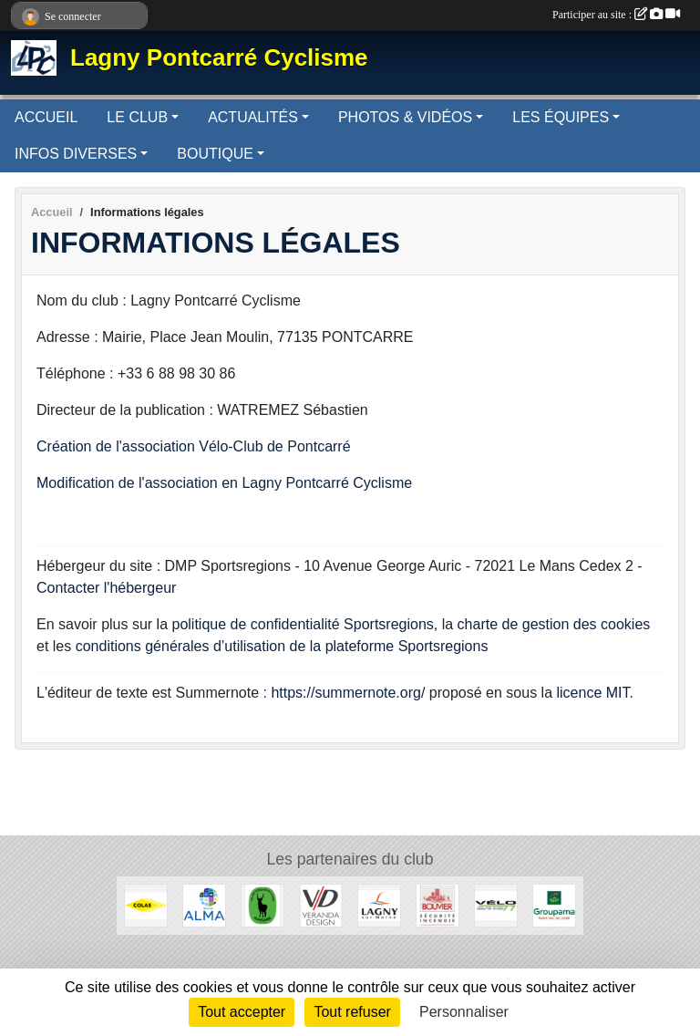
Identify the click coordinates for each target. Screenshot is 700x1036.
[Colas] (146, 904)
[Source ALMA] (204, 904)
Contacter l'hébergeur (106, 588)
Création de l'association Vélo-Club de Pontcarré (193, 446)
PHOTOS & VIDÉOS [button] (405, 117)
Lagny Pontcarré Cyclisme (219, 57)
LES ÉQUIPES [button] (560, 117)
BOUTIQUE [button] (215, 153)
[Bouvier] (437, 904)
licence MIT (592, 692)
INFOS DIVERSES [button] (76, 153)
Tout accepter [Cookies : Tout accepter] (241, 1012)
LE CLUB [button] (137, 117)
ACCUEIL (46, 117)
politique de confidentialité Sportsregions (303, 624)
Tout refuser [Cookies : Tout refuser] (352, 1012)
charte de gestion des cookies (554, 624)
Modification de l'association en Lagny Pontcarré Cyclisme (224, 483)
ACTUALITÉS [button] (253, 117)
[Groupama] (554, 904)
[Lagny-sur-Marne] (379, 904)
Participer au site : (616, 14)
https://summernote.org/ (348, 692)
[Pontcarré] (262, 904)
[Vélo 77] (496, 904)
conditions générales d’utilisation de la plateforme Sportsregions (282, 646)
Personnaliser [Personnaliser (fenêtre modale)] (464, 1012)
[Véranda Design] (321, 904)
